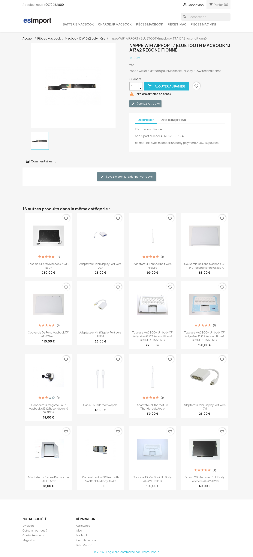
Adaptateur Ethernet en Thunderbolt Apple (152, 406)
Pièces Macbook (149, 24)
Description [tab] (146, 120)
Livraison (28, 525)
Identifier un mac (86, 540)
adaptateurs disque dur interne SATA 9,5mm (48, 479)
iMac (79, 530)
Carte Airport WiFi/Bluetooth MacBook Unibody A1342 (100, 479)
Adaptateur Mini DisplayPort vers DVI (204, 406)
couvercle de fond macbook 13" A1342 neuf (48, 334)
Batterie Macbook (78, 24)
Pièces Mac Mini (203, 24)
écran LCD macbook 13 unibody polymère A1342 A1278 (204, 479)
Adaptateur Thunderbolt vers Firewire (153, 265)
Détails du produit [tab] (173, 120)
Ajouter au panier (166, 86)
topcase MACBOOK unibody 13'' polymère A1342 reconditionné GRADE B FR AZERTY (204, 336)
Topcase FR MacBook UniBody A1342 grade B (153, 479)
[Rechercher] (205, 17)
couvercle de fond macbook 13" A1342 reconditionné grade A (204, 265)
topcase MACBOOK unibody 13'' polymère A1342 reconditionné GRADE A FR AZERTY (152, 336)
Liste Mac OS (84, 545)
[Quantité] (133, 86)
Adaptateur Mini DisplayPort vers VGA (100, 265)
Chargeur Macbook (115, 24)
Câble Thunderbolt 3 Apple (100, 405)
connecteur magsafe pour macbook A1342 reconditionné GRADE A (48, 408)
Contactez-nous (33, 535)
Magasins (29, 540)
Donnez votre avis (145, 104)
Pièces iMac (176, 24)
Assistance (83, 525)
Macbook (82, 535)
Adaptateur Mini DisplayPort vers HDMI (100, 334)
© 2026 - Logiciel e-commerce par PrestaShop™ (126, 552)
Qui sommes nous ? (35, 530)
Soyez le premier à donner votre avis (126, 177)
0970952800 (54, 5)
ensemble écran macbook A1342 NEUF (48, 265)
